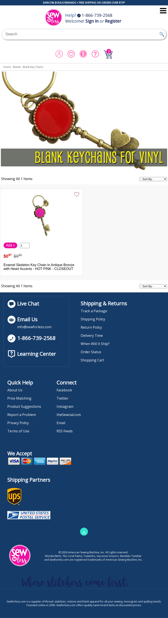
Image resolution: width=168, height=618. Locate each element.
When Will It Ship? (95, 343)
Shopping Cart (92, 360)
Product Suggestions (24, 406)
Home (7, 67)
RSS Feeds (65, 431)
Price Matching (19, 398)
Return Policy (91, 327)
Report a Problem (21, 414)
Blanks (17, 67)
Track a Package (94, 311)
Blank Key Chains (33, 67)
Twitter (62, 398)
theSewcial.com (69, 414)
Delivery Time (92, 335)
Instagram (65, 406)
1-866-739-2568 (94, 15)
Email (61, 422)
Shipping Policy (93, 319)
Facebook (64, 390)
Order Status (91, 352)
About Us (14, 390)
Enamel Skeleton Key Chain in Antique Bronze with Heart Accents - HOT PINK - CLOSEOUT (38, 267)
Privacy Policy (18, 422)
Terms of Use (18, 431)
